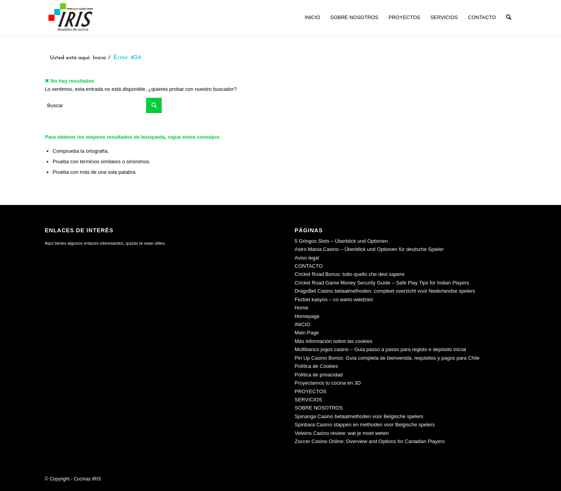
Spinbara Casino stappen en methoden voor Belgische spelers (365, 424)
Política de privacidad (319, 375)
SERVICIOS (308, 400)
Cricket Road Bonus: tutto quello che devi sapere (349, 274)
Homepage (307, 316)
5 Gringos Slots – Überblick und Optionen (341, 241)
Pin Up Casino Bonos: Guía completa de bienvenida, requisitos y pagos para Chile (387, 358)
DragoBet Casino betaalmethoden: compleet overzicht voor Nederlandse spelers (385, 291)
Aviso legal (307, 258)
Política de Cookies (316, 366)
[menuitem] (312, 17)
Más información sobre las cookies (333, 341)
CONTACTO (309, 266)
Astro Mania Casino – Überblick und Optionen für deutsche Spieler (369, 249)
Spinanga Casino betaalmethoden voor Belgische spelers (359, 416)
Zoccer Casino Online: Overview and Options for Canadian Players (370, 441)
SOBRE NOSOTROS (319, 408)
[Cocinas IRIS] (70, 17)
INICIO (302, 324)
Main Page (307, 333)
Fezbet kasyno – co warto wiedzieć (334, 299)
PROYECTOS (310, 391)
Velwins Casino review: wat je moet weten (341, 433)
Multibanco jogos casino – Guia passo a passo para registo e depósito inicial (380, 349)
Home (301, 308)
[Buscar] (508, 17)
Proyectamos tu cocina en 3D (328, 383)
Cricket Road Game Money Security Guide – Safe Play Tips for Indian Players (382, 283)
